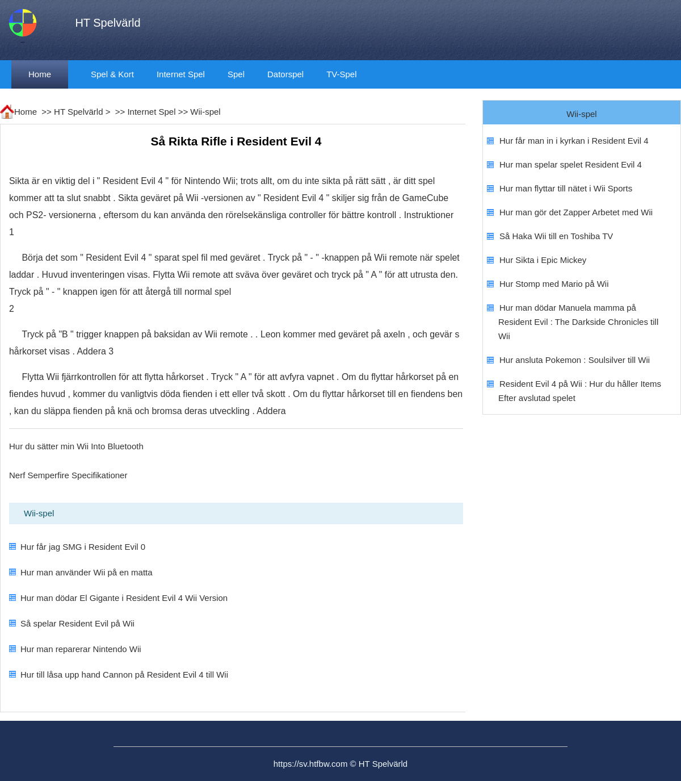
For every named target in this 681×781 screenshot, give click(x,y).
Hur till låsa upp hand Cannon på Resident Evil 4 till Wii (124, 674)
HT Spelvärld (78, 111)
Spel (236, 74)
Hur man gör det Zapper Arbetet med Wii (576, 212)
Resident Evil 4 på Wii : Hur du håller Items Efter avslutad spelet (579, 391)
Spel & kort (112, 74)
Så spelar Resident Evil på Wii (77, 623)
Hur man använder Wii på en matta (86, 572)
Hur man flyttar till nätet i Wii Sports (565, 188)
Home (39, 74)
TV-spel (341, 74)
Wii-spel (205, 111)
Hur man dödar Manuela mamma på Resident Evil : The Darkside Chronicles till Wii (578, 322)
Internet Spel (181, 74)
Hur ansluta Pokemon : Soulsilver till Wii (574, 360)
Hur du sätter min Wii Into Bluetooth (76, 446)
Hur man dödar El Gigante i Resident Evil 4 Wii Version (124, 598)
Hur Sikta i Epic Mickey (542, 260)
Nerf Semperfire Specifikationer (68, 475)
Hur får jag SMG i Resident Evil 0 (82, 547)
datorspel (285, 74)
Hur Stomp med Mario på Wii (554, 284)
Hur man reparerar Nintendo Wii (80, 649)
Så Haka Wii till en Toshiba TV (556, 236)
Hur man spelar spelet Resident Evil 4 (570, 164)
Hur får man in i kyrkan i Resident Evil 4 (574, 140)
